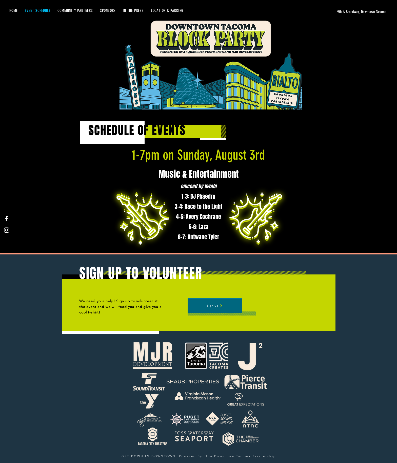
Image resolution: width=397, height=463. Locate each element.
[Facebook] (6, 218)
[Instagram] (6, 230)
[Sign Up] (215, 305)
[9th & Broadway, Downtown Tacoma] (338, 12)
